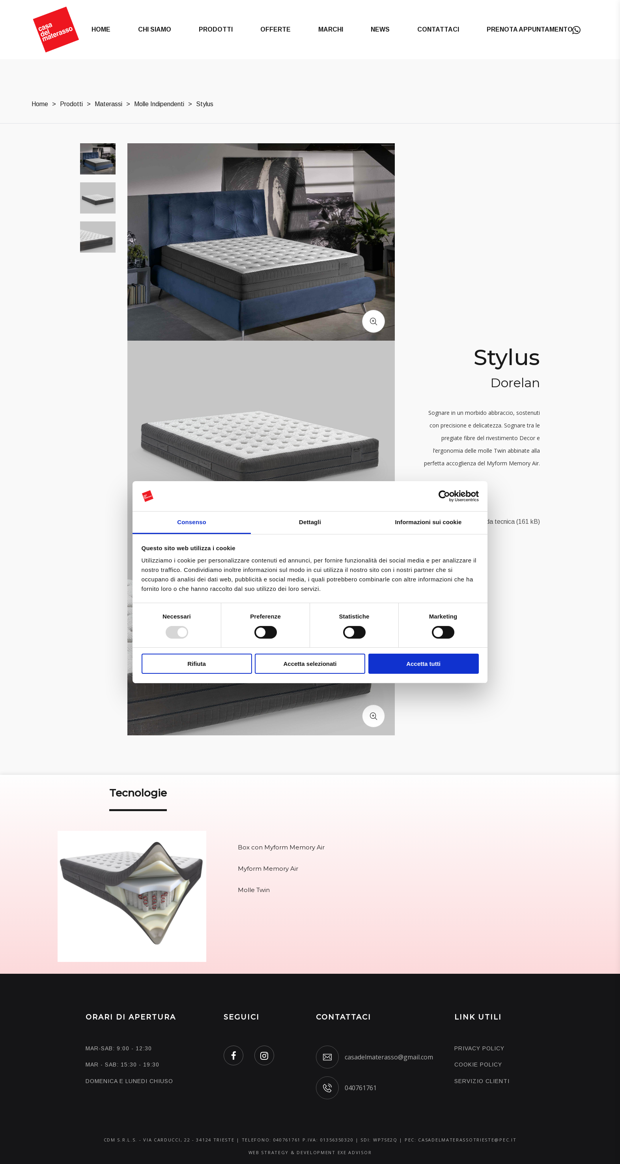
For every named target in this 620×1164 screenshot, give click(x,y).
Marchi (330, 29)
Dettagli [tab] (310, 522)
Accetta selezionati (309, 663)
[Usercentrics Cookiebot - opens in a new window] (444, 496)
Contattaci (438, 29)
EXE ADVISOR (355, 1152)
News (380, 29)
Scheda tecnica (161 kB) (506, 521)
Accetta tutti (423, 663)
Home (101, 29)
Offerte (275, 29)
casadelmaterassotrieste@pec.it (467, 1140)
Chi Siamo (154, 29)
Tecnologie (138, 793)
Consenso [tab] (191, 522)
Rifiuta (196, 663)
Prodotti (216, 29)
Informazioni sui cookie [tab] (428, 522)
